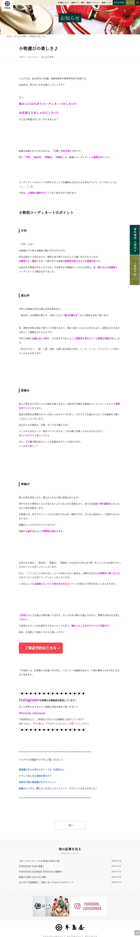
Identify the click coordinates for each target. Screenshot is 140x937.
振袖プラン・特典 (77, 2)
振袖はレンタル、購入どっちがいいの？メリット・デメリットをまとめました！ (58, 788)
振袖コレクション (93, 2)
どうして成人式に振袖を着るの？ (35, 775)
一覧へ (70, 825)
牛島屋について (63, 2)
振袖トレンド (107, 2)
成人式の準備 (47, 56)
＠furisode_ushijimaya (32, 712)
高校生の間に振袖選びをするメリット (37, 782)
